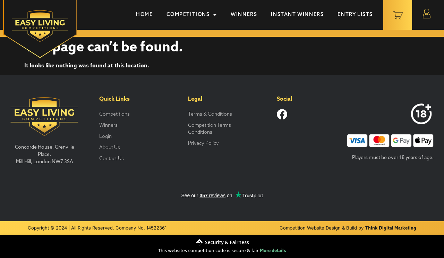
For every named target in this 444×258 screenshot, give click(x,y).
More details (273, 251)
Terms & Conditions (210, 114)
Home (144, 14)
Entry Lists (355, 14)
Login (105, 136)
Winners (244, 14)
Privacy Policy (203, 143)
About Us (109, 147)
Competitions (191, 15)
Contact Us (111, 158)
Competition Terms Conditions (209, 129)
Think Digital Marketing (390, 228)
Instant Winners (297, 14)
